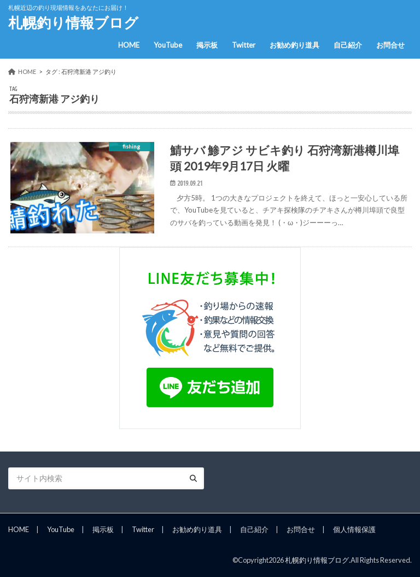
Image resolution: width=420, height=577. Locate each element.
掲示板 (207, 45)
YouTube (168, 45)
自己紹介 (348, 45)
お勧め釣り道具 (294, 45)
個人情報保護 (354, 529)
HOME (128, 45)
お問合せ (390, 45)
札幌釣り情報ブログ (73, 22)
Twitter (243, 45)
